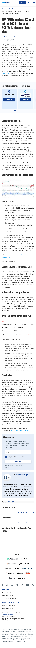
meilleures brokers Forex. (20, 430)
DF (2, 9)
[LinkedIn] (12, 585)
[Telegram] (17, 585)
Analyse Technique (9, 9)
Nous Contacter (7, 595)
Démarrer (9, 99)
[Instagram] (33, 585)
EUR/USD (11, 502)
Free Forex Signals (8, 606)
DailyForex (5, 73)
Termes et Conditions (9, 598)
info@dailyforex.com (7, 614)
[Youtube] (27, 585)
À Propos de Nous (8, 592)
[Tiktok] (22, 585)
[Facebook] (2, 585)
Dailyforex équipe (22, 475)
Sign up (18, 461)
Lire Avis (9, 105)
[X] (7, 585)
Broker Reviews (7, 608)
